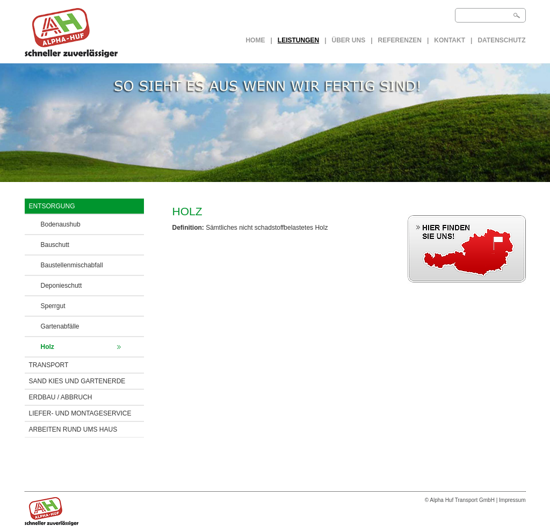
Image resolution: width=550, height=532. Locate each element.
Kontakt (449, 40)
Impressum (512, 500)
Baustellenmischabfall (72, 265)
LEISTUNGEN (298, 40)
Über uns (349, 40)
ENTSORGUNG (52, 206)
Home (255, 40)
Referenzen (400, 40)
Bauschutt (55, 245)
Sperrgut (53, 306)
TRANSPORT (49, 365)
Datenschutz (501, 40)
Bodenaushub (61, 224)
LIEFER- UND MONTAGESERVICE (80, 413)
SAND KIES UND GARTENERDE (77, 381)
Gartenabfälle (60, 326)
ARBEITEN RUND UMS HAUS (73, 429)
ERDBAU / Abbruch (60, 397)
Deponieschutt (61, 285)
